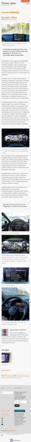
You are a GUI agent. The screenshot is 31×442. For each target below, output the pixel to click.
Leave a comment (17, 377)
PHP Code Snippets (9, 434)
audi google (24, 375)
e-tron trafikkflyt (8, 376)
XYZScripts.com (22, 434)
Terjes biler (8, 3)
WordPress (9, 430)
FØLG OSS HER (5, 410)
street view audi (10, 377)
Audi (11, 375)
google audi (13, 376)
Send (17, 405)
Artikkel (8, 375)
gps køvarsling (25, 376)
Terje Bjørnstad (13, 19)
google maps (19, 376)
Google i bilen (9, 17)
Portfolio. (15, 430)
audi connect (19, 375)
